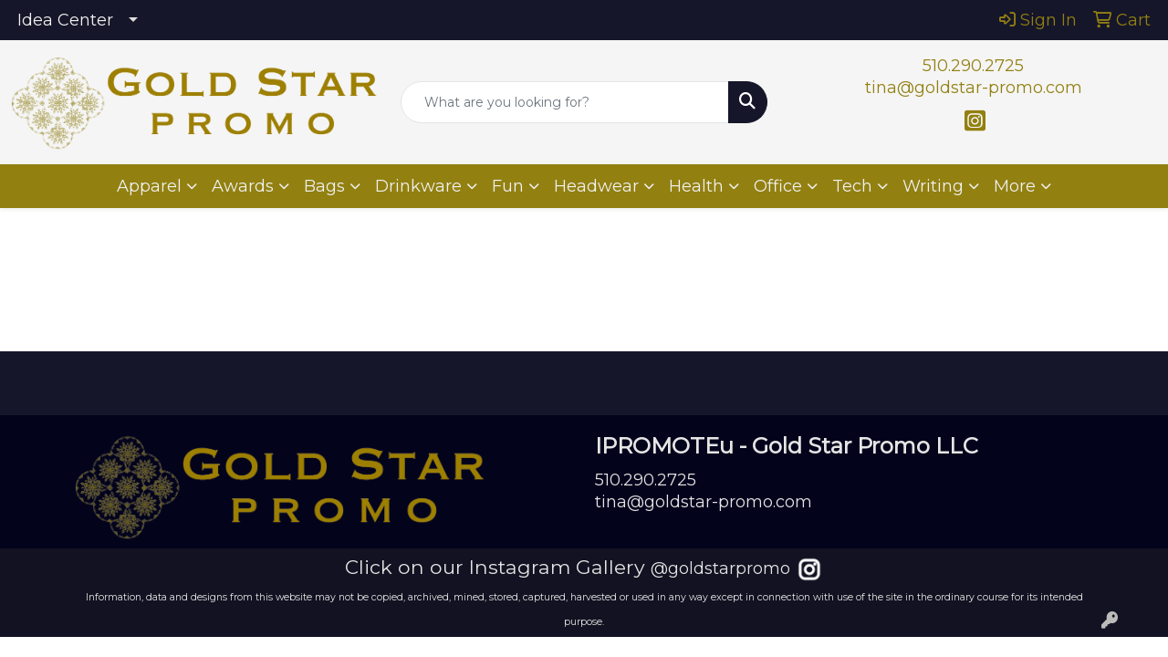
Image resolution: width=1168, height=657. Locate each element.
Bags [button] (324, 186)
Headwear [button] (596, 186)
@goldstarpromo (720, 568)
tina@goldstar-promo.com (973, 88)
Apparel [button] (149, 186)
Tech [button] (852, 186)
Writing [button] (933, 186)
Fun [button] (508, 186)
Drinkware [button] (418, 186)
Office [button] (778, 186)
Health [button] (696, 186)
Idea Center (65, 20)
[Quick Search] (565, 102)
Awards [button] (243, 186)
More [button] (1015, 186)
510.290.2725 (973, 66)
